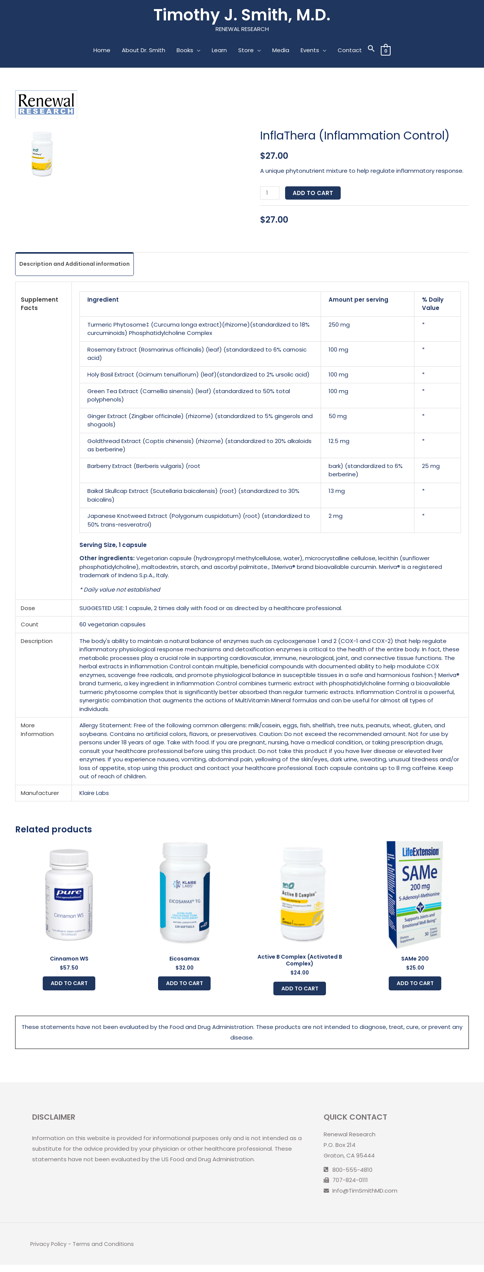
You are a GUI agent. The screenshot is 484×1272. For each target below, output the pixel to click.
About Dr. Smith (143, 52)
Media (280, 52)
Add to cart (314, 194)
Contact (349, 52)
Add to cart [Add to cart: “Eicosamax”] (184, 988)
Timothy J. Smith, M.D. (242, 16)
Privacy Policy (48, 1251)
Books (184, 52)
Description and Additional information (78, 266)
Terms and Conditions (104, 1251)
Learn (218, 52)
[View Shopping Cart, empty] (385, 52)
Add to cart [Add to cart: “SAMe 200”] (415, 988)
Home (101, 52)
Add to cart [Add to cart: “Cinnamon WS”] (69, 988)
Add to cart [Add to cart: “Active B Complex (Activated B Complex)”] (299, 994)
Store (245, 52)
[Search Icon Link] (371, 52)
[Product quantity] (270, 194)
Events (309, 52)
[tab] (78, 266)
